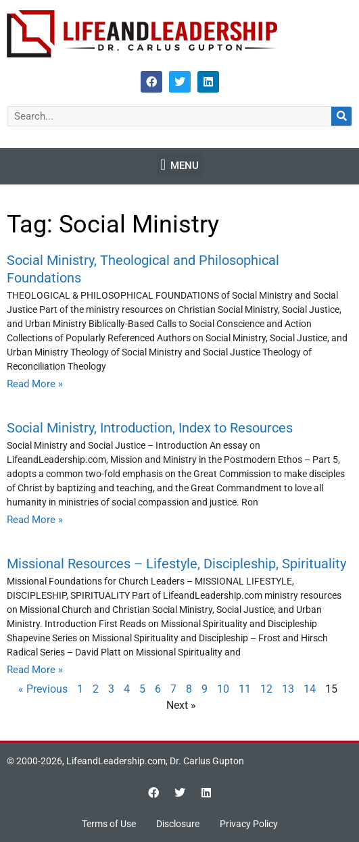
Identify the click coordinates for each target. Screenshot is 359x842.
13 (288, 689)
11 (245, 689)
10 (223, 689)
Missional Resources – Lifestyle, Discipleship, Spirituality (176, 563)
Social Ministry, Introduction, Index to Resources (150, 428)
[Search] (341, 116)
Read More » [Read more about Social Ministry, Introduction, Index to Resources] (35, 520)
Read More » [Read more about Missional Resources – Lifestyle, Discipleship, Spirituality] (35, 670)
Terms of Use (109, 823)
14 (310, 689)
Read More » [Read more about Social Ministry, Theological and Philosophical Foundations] (35, 384)
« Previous (43, 689)
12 (266, 689)
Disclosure (177, 823)
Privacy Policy (249, 823)
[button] (179, 165)
